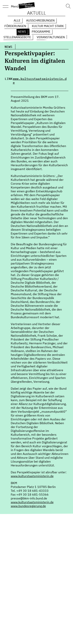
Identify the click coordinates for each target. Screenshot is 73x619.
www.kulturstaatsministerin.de (40, 80)
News (22, 31)
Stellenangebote (17, 37)
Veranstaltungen (51, 37)
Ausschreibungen (40, 20)
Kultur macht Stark (48, 26)
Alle (17, 20)
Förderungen (15, 26)
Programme (41, 31)
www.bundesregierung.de (28, 506)
